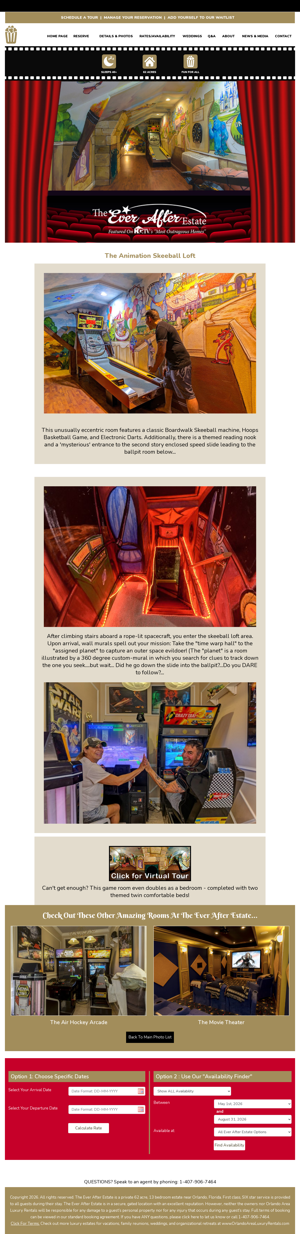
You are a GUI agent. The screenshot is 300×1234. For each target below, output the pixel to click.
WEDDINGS (192, 35)
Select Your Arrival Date (29, 1090)
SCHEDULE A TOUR (79, 17)
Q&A (212, 35)
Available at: (164, 1130)
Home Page (57, 35)
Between (162, 1102)
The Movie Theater (221, 1022)
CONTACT (283, 35)
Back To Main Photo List (150, 1037)
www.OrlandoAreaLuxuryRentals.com (255, 1223)
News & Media (255, 35)
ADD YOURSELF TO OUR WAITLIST (201, 17)
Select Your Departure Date (33, 1108)
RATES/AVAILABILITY (157, 35)
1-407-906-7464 (198, 1182)
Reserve (81, 35)
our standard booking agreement (90, 1217)
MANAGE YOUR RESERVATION (133, 17)
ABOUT (228, 35)
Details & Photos (116, 35)
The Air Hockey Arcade (78, 1022)
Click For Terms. (25, 1223)
